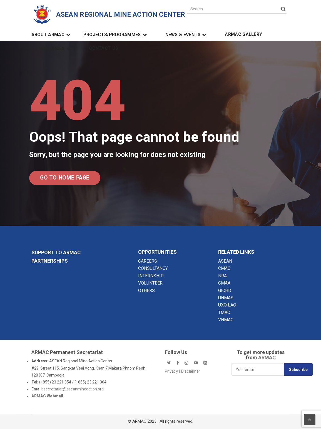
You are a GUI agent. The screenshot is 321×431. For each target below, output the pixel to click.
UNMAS (225, 299)
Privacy (172, 373)
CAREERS (147, 263)
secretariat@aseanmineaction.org (74, 391)
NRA (222, 277)
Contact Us (103, 48)
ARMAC (267, 360)
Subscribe (298, 371)
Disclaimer (190, 373)
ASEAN (225, 263)
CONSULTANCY (153, 270)
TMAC (224, 314)
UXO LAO (227, 307)
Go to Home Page (69, 179)
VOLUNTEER (150, 285)
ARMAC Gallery (243, 34)
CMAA (224, 285)
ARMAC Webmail (47, 398)
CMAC (224, 270)
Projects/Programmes (116, 35)
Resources (55, 48)
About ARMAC (51, 35)
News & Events (186, 35)
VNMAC (225, 322)
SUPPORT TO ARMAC (56, 254)
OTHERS (146, 292)
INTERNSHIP (151, 277)
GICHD (224, 292)
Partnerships (49, 263)
